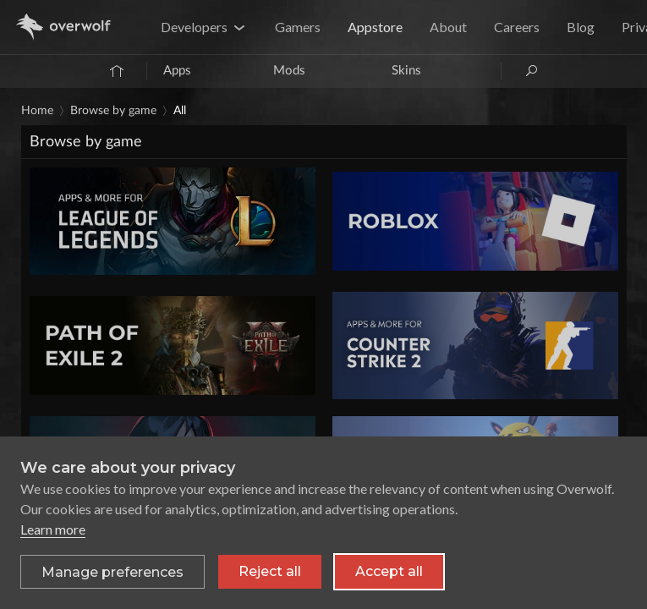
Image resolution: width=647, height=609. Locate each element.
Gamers (298, 27)
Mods (289, 70)
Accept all (389, 571)
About (448, 27)
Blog (581, 27)
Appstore (375, 27)
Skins (406, 70)
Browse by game (113, 111)
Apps (177, 70)
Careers (517, 27)
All (179, 111)
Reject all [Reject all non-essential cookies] (270, 571)
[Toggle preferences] (112, 572)
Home (37, 111)
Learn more (52, 529)
